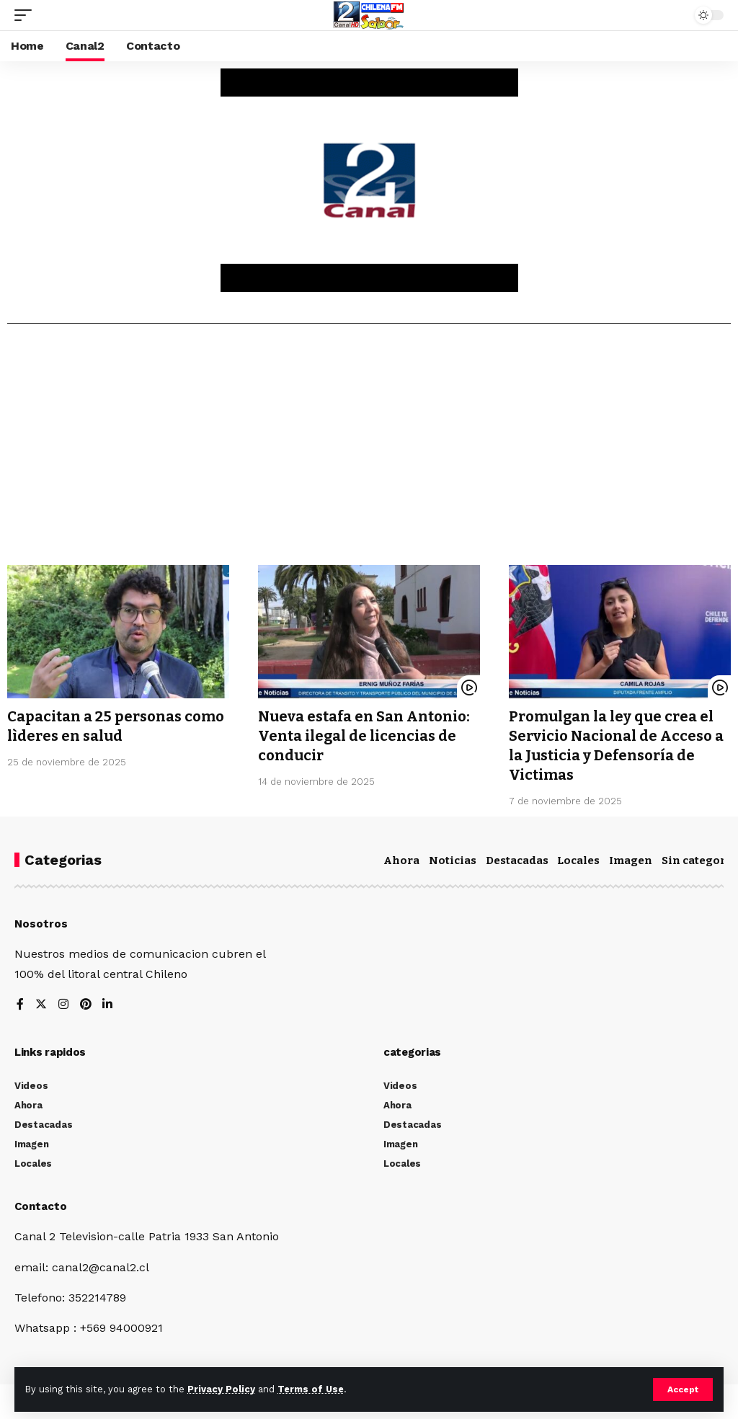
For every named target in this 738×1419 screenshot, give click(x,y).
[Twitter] (41, 1002)
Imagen (630, 857)
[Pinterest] (86, 1002)
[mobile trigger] (26, 15)
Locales (578, 857)
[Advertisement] (369, 450)
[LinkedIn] (108, 1002)
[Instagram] (63, 1002)
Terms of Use (310, 1389)
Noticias (452, 857)
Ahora (401, 857)
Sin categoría (699, 857)
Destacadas (517, 857)
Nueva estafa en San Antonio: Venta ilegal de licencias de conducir (364, 735)
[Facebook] (20, 1002)
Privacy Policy (221, 1389)
